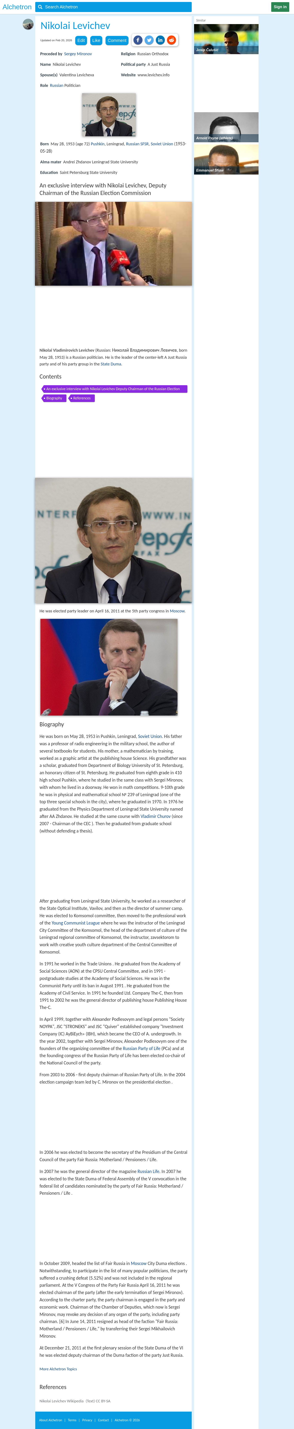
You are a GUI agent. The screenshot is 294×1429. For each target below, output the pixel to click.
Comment (117, 40)
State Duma (111, 363)
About (50, 1420)
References (81, 398)
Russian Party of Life (141, 1048)
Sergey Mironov (78, 53)
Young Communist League (76, 923)
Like (96, 40)
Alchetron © (127, 1420)
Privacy (87, 1420)
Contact (103, 1420)
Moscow (177, 610)
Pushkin (98, 143)
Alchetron (17, 7)
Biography (54, 398)
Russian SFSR (137, 143)
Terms (72, 1420)
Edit (81, 40)
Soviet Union (162, 143)
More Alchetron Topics (58, 1368)
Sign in (280, 7)
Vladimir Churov (156, 816)
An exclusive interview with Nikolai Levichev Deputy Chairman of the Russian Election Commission (113, 389)
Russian (56, 85)
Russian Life (148, 1171)
